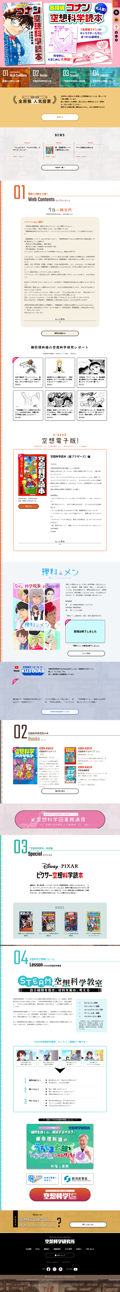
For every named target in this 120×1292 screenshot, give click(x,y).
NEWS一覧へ (60, 173)
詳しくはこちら (88, 1237)
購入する (29, 514)
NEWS (36, 1261)
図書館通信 (57, 1261)
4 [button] (60, 64)
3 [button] (58, 64)
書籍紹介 (46, 1261)
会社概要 (27, 1261)
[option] (60, 33)
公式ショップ (60, 1268)
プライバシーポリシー (52, 1275)
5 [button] (62, 64)
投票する (60, 122)
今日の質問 (68, 1261)
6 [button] (64, 64)
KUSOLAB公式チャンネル (60, 720)
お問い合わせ (91, 1261)
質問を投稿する (60, 340)
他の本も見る (60, 800)
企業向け (79, 1261)
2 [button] (56, 64)
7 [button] (66, 64)
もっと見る (86, 661)
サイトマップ (67, 1275)
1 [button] (54, 64)
